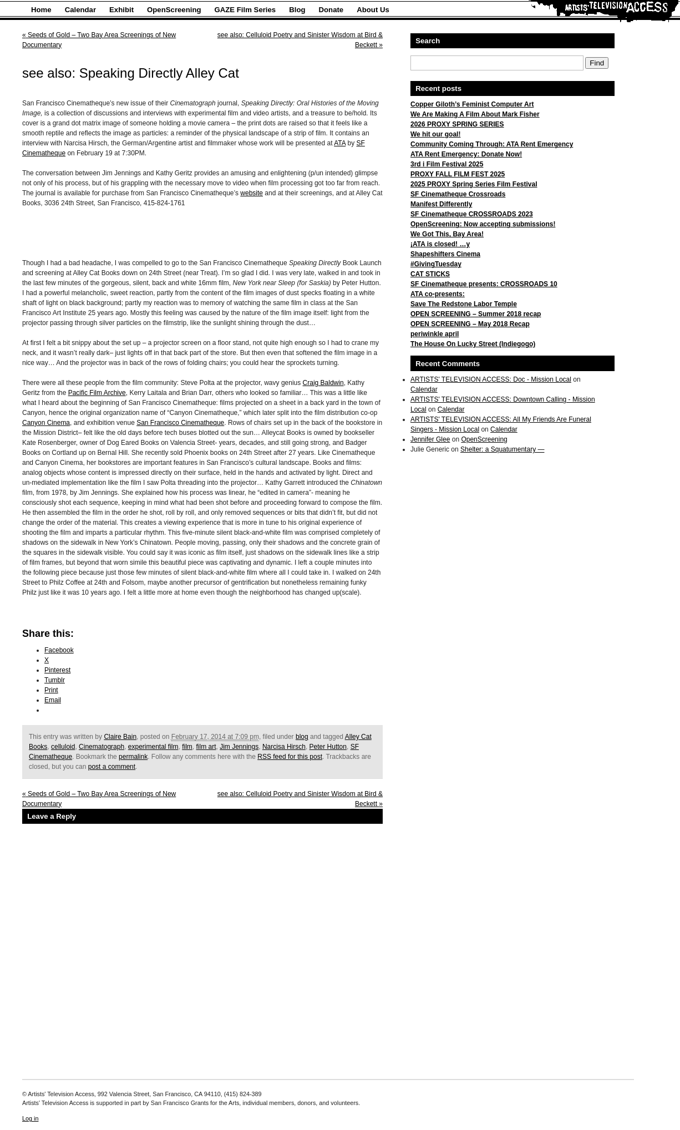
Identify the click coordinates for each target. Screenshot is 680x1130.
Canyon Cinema (46, 423)
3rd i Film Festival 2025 (446, 164)
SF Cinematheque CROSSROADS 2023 (471, 214)
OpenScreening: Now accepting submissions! (482, 224)
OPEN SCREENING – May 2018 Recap (470, 324)
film (187, 747)
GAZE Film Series (245, 10)
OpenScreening (174, 10)
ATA (340, 143)
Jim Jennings (239, 747)
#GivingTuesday (435, 264)
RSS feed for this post (289, 757)
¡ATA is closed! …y (440, 244)
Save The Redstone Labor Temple (463, 304)
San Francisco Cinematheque (180, 423)
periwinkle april (434, 334)
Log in (30, 1118)
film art (206, 747)
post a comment (111, 767)
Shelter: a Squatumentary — (502, 449)
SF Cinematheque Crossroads (457, 194)
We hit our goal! (435, 134)
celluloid (63, 747)
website (251, 193)
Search (427, 41)
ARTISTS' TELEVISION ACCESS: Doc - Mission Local (490, 379)
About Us (373, 10)
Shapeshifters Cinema (445, 254)
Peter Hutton (328, 747)
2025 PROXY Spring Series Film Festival (473, 184)
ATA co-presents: (437, 294)
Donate (331, 10)
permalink (133, 757)
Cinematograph (101, 747)
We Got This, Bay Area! (447, 234)
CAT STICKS (430, 274)
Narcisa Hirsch (284, 747)
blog (302, 737)
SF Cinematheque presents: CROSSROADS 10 (483, 284)
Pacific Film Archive (97, 393)
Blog (297, 10)
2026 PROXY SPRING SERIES (457, 124)
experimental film (153, 747)
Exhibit (121, 10)
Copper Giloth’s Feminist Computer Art (472, 104)
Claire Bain (120, 737)
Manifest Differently (441, 204)
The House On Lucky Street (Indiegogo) (472, 344)
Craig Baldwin (323, 383)
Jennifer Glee (430, 439)
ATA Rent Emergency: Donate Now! (466, 154)
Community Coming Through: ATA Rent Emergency (491, 144)
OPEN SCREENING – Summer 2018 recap (475, 314)
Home (41, 10)
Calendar (80, 10)
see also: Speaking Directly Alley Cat (130, 72)
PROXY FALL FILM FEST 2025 (457, 174)
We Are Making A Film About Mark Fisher (475, 114)
